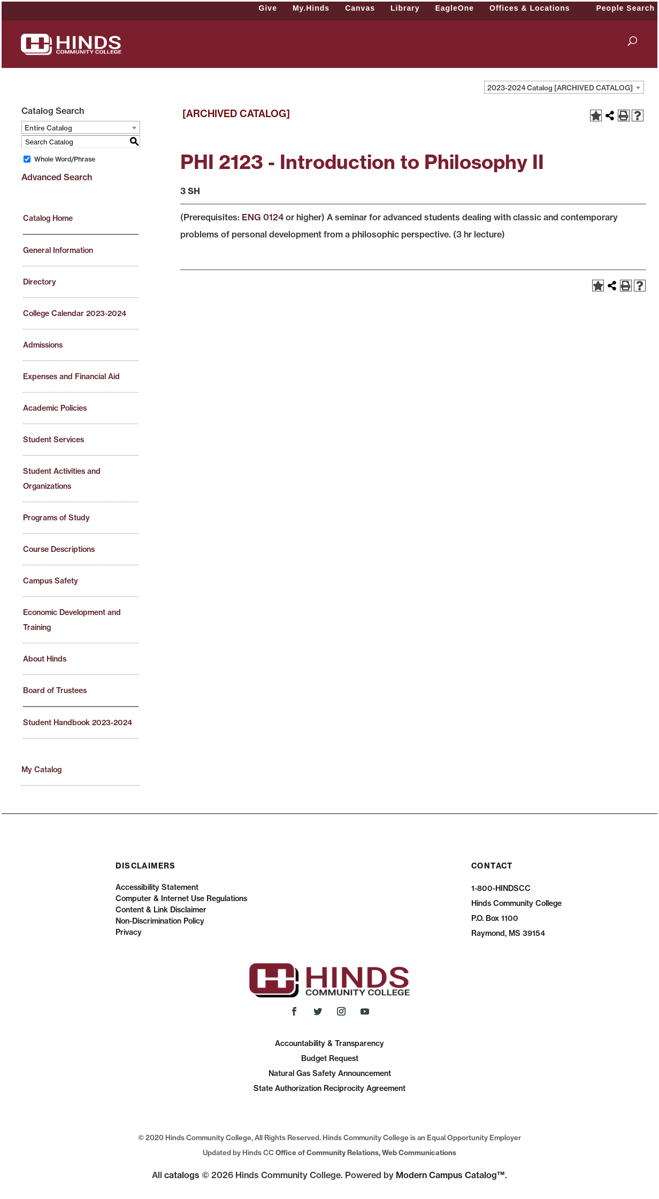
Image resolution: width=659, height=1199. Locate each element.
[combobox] (564, 87)
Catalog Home (48, 218)
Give (268, 8)
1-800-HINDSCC (501, 888)
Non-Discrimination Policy (160, 921)
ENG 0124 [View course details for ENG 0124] (262, 217)
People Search (625, 8)
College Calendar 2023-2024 (74, 313)
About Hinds (44, 659)
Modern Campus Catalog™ (450, 1175)
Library (404, 8)
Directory (39, 282)
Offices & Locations (529, 8)
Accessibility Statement (157, 887)
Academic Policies (55, 408)
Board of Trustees (55, 690)
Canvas (360, 8)
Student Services (53, 439)
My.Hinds (311, 8)
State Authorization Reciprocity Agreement (329, 1088)
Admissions (43, 345)
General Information (58, 250)
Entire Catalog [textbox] (48, 128)
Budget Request (329, 1058)
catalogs (182, 1175)
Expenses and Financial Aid (71, 376)
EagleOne (454, 8)
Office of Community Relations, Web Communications (365, 1152)
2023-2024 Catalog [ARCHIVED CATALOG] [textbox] (560, 87)
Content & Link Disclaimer (161, 909)
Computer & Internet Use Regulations (181, 898)
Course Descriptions (59, 549)
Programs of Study (56, 517)
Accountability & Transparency (329, 1043)
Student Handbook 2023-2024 (77, 722)
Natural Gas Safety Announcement (330, 1073)
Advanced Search (56, 177)
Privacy (129, 932)
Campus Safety (50, 581)
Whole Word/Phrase (64, 159)
